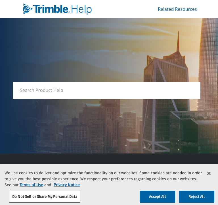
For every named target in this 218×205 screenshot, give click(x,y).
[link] (68, 9)
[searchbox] (190, 90)
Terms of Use (31, 188)
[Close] (209, 176)
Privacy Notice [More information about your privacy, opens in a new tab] (67, 188)
